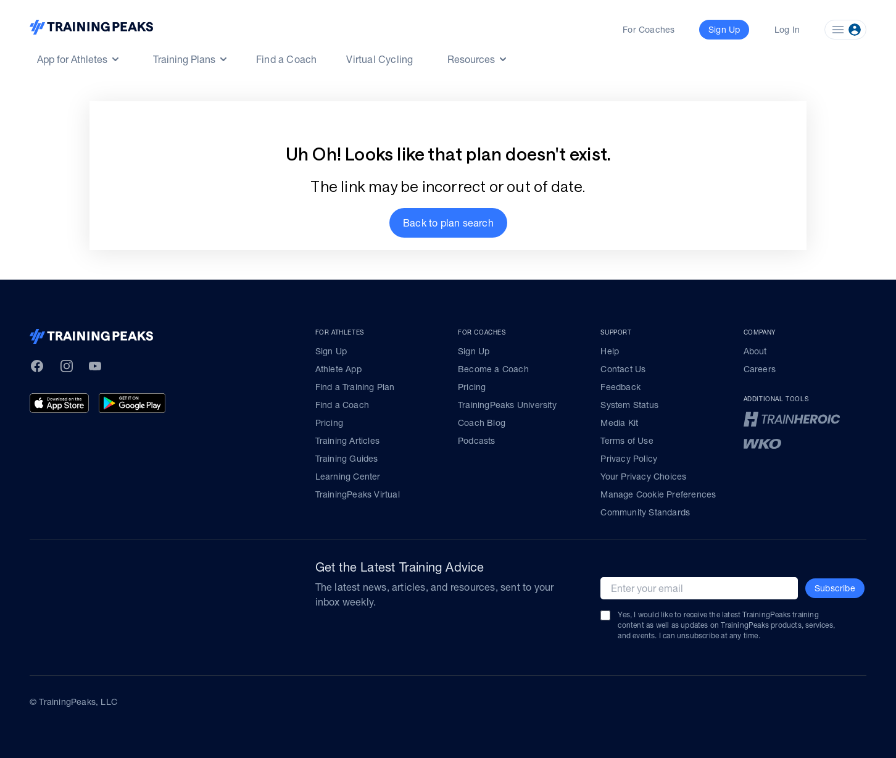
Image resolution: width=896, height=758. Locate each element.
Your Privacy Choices (643, 476)
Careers (760, 369)
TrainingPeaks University (507, 405)
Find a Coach (286, 59)
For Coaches (648, 30)
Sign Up (331, 351)
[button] (448, 223)
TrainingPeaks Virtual (357, 494)
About (755, 351)
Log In (787, 30)
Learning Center (348, 476)
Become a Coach (493, 369)
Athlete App (338, 369)
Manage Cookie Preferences (658, 494)
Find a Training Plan (355, 387)
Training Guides (346, 459)
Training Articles (347, 441)
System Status (629, 405)
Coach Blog (481, 423)
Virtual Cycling (379, 59)
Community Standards (645, 512)
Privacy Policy (628, 459)
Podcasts (477, 441)
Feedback (620, 387)
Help (609, 351)
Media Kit (619, 423)
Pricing (329, 423)
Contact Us (622, 369)
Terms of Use (626, 441)
